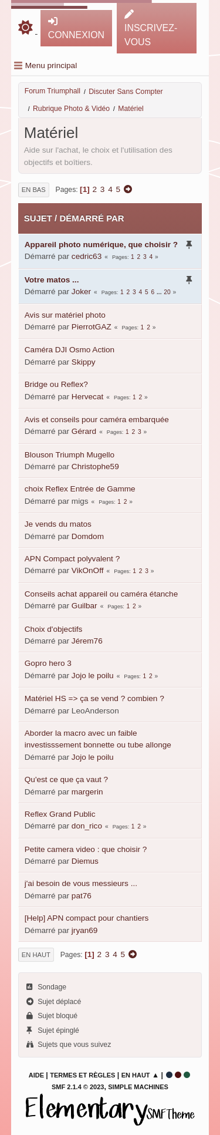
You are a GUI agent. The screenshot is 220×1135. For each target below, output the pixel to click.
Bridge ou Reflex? (56, 384)
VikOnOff (88, 570)
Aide (36, 1075)
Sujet (38, 218)
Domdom (88, 536)
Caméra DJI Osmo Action (69, 349)
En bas (34, 189)
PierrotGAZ (91, 326)
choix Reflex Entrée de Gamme (80, 488)
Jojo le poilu (93, 675)
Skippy (84, 362)
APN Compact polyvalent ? (72, 558)
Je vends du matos (58, 524)
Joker (81, 291)
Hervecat (87, 396)
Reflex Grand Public (60, 814)
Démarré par (91, 218)
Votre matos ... (52, 279)
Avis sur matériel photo (65, 315)
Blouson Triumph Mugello (69, 454)
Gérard (84, 431)
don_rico (87, 825)
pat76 (82, 895)
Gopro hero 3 (48, 663)
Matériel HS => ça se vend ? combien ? (94, 698)
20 (167, 292)
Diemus (85, 861)
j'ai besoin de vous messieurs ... (81, 883)
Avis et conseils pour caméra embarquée (97, 419)
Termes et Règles (82, 1075)
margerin (87, 791)
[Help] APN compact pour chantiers (87, 918)
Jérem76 (87, 640)
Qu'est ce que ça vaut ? (66, 779)
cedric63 (86, 256)
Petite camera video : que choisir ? (86, 849)
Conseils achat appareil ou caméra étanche (101, 594)
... (160, 292)
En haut (36, 954)
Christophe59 (95, 466)
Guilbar (84, 605)
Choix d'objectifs (54, 629)
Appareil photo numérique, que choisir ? (101, 244)
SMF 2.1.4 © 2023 (78, 1086)
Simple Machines (138, 1086)
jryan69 (85, 930)
